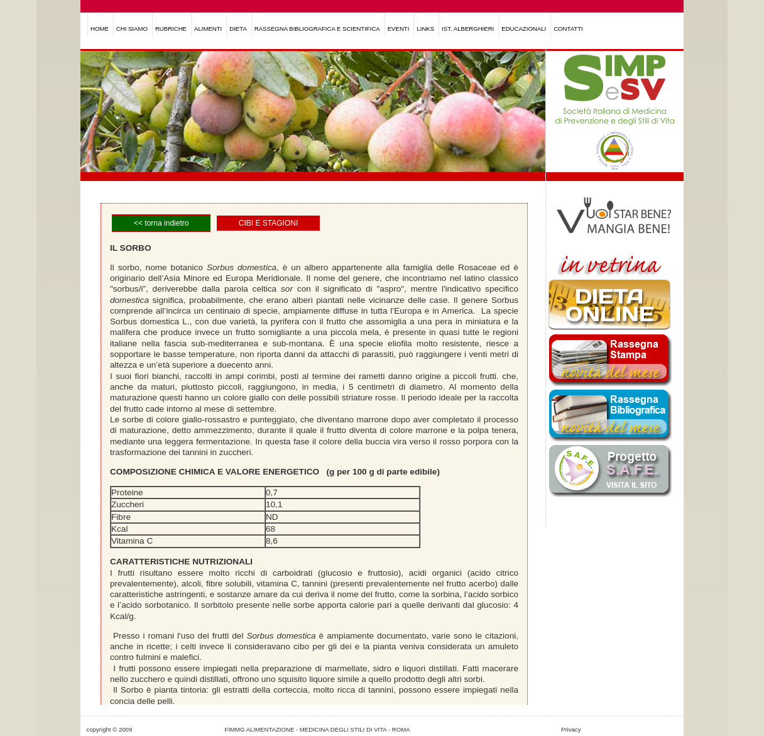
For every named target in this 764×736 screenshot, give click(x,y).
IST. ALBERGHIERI (468, 28)
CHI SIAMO (132, 28)
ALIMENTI (208, 28)
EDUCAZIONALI (523, 28)
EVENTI (399, 28)
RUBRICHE (171, 28)
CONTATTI (568, 28)
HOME (99, 28)
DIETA (238, 28)
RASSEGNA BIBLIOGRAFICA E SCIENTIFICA (317, 28)
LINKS (425, 28)
